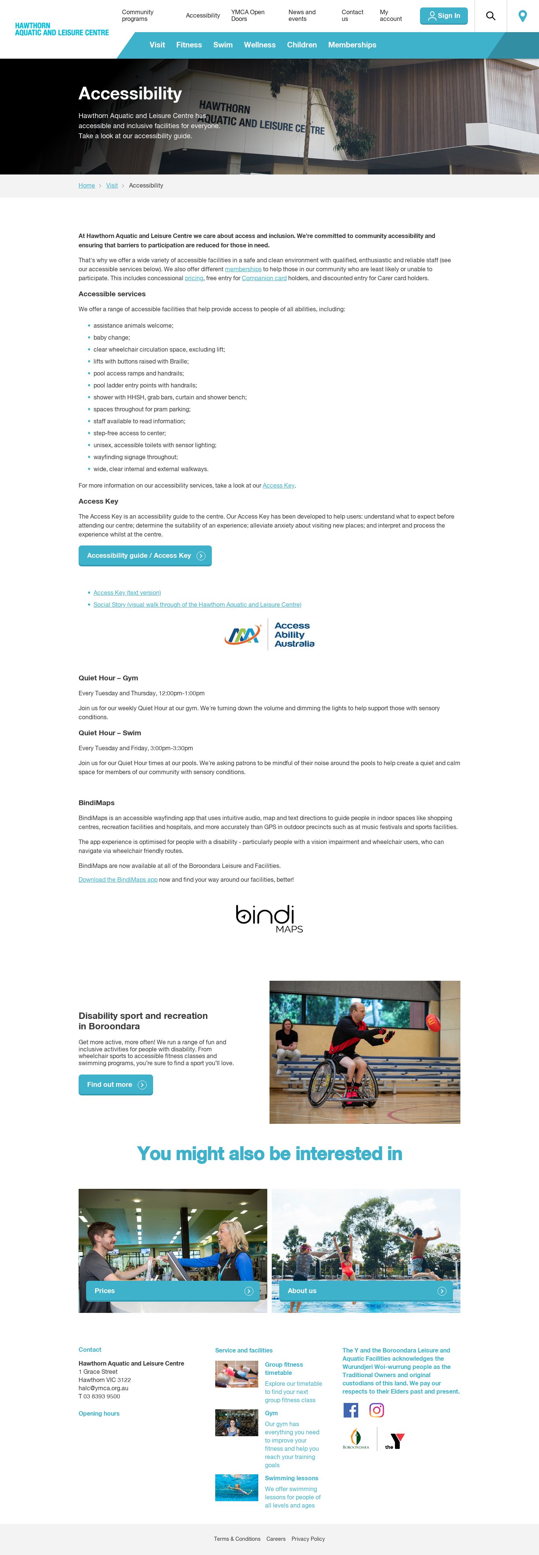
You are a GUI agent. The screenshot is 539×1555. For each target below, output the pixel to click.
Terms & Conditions (237, 1539)
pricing (194, 279)
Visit (157, 45)
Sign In (449, 16)
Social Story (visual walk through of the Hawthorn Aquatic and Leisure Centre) (197, 605)
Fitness (189, 45)
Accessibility (203, 16)
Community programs (137, 16)
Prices (105, 1291)
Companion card (264, 279)
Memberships (352, 45)
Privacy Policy (308, 1539)
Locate (523, 16)
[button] (491, 16)
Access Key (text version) (127, 593)
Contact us (352, 16)
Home (87, 186)
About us (302, 1291)
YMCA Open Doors (248, 16)
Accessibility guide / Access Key (139, 556)
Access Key (279, 486)
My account (391, 16)
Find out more (109, 1085)
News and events (302, 16)
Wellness (260, 45)
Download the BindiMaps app (118, 880)
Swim (223, 45)
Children (302, 45)
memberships (243, 270)
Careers (276, 1539)
